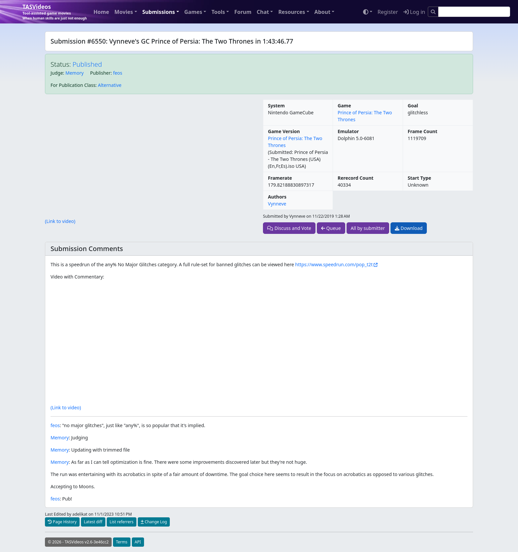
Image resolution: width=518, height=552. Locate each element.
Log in (414, 12)
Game (344, 105)
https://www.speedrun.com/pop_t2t (334, 264)
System (276, 105)
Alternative (109, 85)
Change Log (154, 522)
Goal (413, 105)
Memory (74, 73)
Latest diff (93, 522)
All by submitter (368, 228)
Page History (62, 522)
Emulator (348, 131)
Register (388, 12)
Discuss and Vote (289, 228)
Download (409, 228)
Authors (277, 197)
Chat (263, 12)
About (322, 12)
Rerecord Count (355, 178)
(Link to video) (60, 221)
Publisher (100, 73)
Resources (291, 12)
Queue (331, 228)
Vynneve (277, 204)
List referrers (121, 522)
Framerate (280, 178)
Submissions (158, 12)
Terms (122, 542)
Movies (123, 12)
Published (87, 64)
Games (193, 12)
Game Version (284, 131)
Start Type (419, 178)
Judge (57, 73)
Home (101, 12)
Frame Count (422, 131)
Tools (218, 12)
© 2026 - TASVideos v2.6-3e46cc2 (78, 542)
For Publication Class (73, 85)
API (138, 542)
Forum (242, 12)
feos (117, 73)
